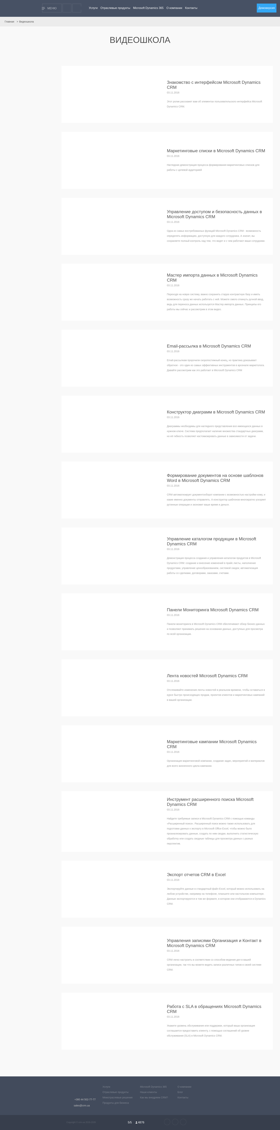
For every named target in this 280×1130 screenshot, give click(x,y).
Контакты (191, 7)
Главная (9, 21)
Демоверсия (266, 7)
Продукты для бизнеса (115, 1102)
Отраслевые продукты (115, 7)
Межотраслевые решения (117, 1097)
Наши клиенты (148, 1092)
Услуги (93, 7)
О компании (174, 7)
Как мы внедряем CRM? (154, 1097)
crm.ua (82, 1122)
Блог (180, 1092)
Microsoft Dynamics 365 (148, 7)
